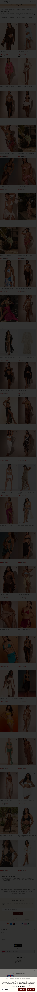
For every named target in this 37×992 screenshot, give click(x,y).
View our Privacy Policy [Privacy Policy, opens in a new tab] (20, 986)
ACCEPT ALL (31, 989)
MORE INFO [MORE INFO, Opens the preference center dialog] (5, 989)
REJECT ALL (22, 989)
